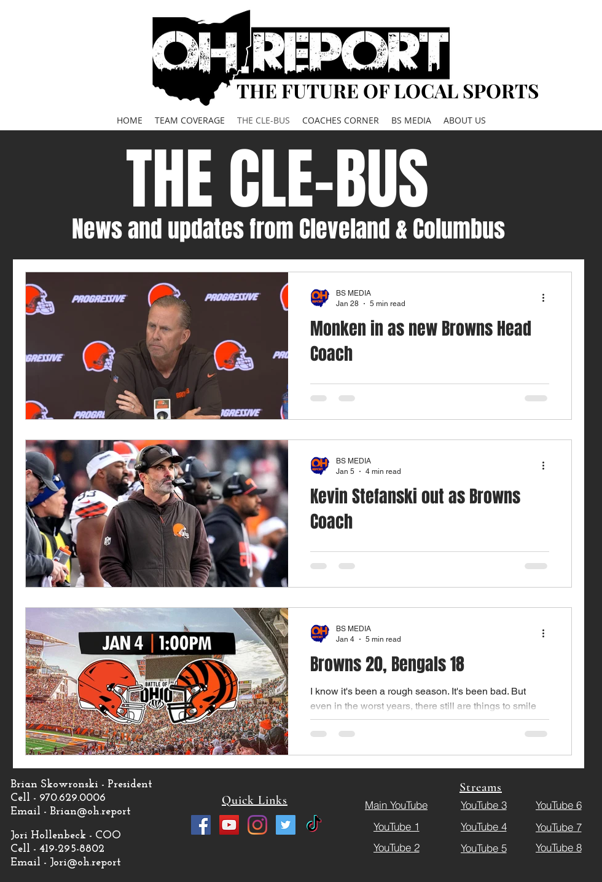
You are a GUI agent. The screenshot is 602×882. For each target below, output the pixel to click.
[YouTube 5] (483, 847)
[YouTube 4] (483, 826)
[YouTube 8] (558, 847)
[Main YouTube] (396, 804)
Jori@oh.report (85, 862)
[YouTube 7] (558, 826)
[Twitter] (285, 825)
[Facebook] (201, 825)
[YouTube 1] (396, 826)
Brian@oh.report (90, 811)
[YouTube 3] (483, 804)
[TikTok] (314, 825)
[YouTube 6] (558, 804)
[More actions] (547, 297)
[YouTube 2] (396, 847)
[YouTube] (229, 825)
